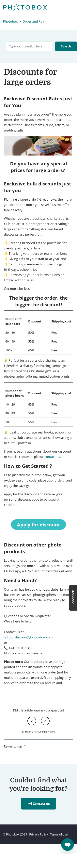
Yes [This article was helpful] (31, 721)
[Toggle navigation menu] (67, 7)
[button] (73, 598)
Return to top (15, 746)
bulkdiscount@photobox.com (31, 637)
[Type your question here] (29, 46)
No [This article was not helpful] (45, 721)
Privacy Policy (38, 834)
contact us (52, 457)
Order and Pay (33, 21)
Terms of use (59, 834)
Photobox (10, 21)
